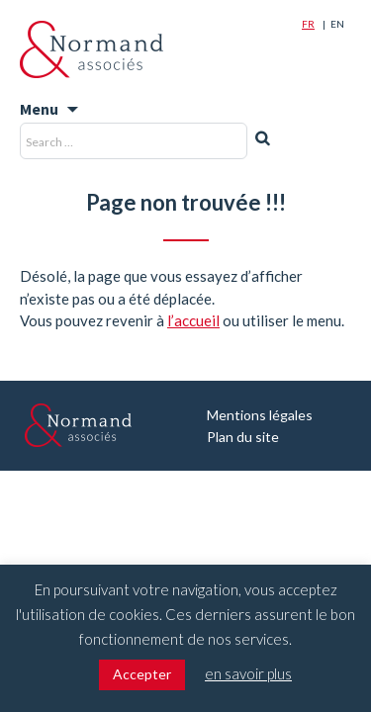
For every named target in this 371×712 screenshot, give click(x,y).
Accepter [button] (142, 674)
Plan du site (243, 436)
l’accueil (193, 320)
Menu (39, 109)
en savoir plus (248, 673)
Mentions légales (260, 414)
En (337, 24)
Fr (308, 24)
